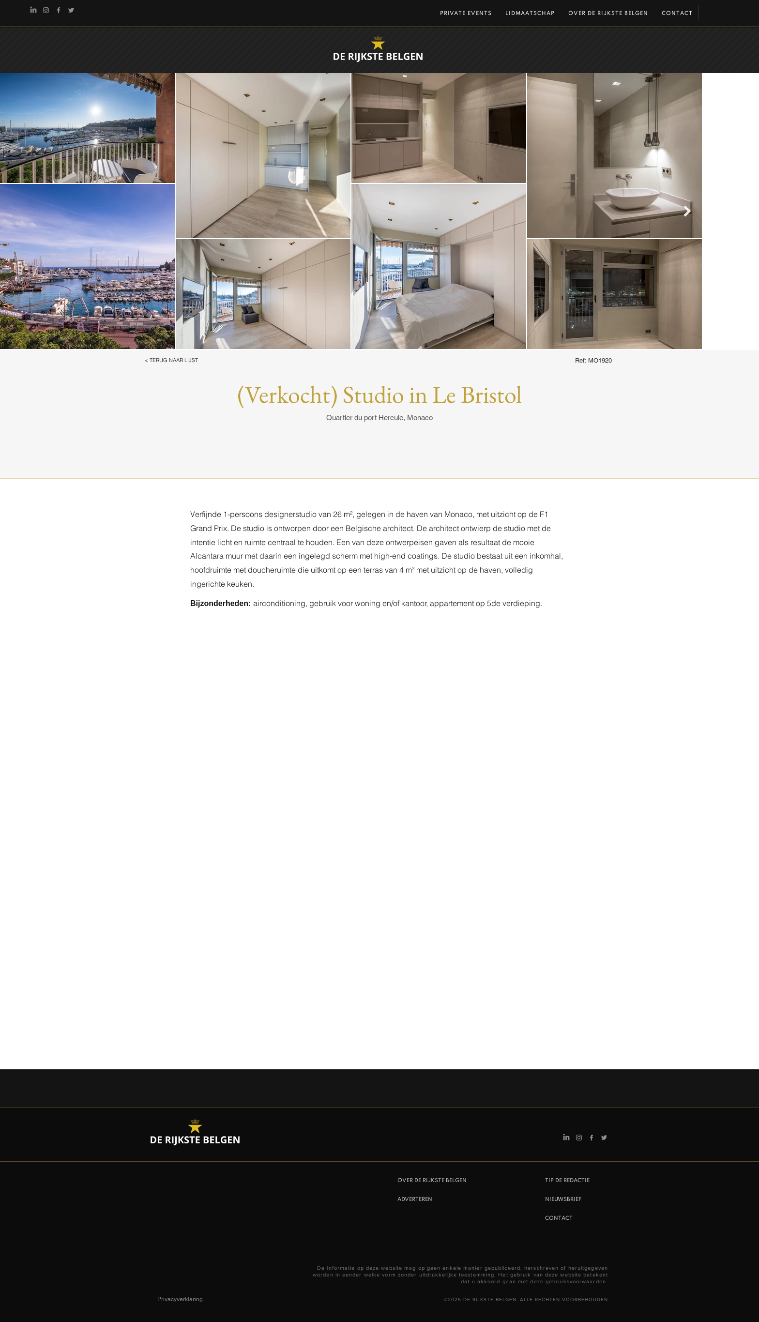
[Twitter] (71, 10)
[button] (184, 360)
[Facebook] (58, 10)
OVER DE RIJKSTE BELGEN (432, 1181)
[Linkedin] (33, 10)
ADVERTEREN (414, 1199)
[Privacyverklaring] (191, 1299)
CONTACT (559, 1218)
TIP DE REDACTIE (567, 1181)
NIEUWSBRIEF (563, 1199)
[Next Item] (687, 210)
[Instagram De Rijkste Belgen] (46, 10)
